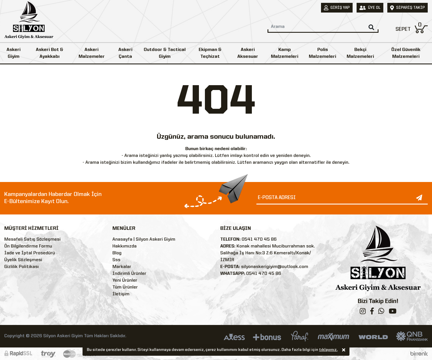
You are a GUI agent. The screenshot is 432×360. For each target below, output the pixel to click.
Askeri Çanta (125, 53)
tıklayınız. (328, 350)
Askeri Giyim (13, 53)
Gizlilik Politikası (21, 267)
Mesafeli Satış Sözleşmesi (32, 239)
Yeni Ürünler (124, 280)
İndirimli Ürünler (129, 273)
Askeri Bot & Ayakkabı (49, 53)
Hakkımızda (124, 246)
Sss (116, 260)
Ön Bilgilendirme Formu (28, 246)
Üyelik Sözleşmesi (23, 260)
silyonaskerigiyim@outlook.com (274, 267)
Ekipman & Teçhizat (210, 53)
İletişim (120, 294)
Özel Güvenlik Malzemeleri (405, 53)
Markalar (121, 267)
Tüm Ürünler (125, 287)
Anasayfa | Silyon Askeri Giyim (143, 239)
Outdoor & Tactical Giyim (165, 53)
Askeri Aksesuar (247, 53)
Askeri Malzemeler (92, 53)
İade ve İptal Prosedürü (29, 253)
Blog (117, 253)
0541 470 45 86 (259, 239)
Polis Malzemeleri (322, 53)
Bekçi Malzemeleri (360, 53)
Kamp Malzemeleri (284, 53)
